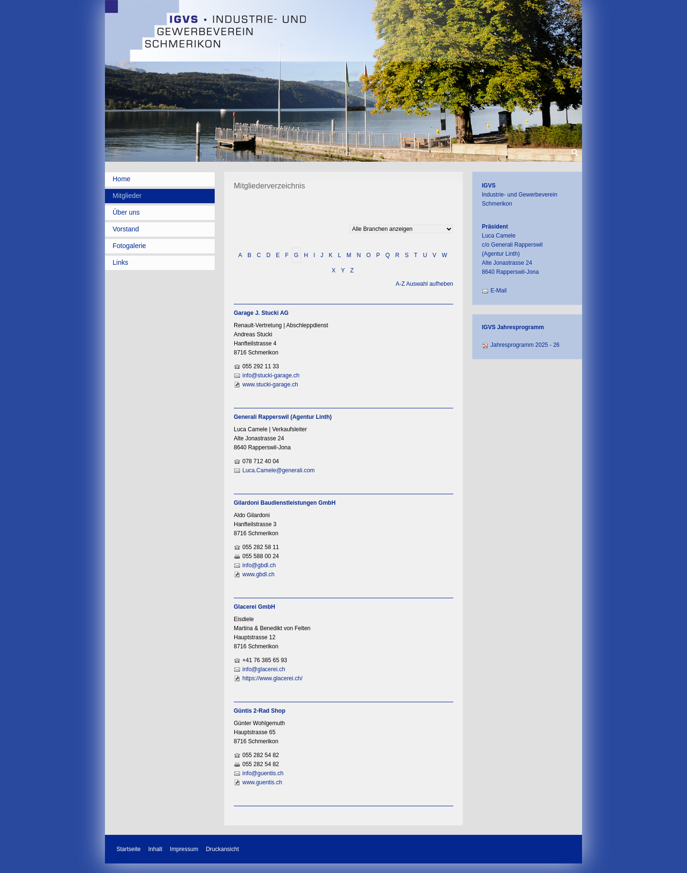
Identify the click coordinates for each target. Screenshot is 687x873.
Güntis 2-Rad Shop (259, 710)
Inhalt (155, 849)
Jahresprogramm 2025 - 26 (525, 345)
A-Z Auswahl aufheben (424, 284)
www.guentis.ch (262, 782)
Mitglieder (127, 195)
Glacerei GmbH (254, 606)
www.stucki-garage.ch (270, 384)
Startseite (128, 849)
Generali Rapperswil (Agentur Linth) (283, 417)
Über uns (126, 212)
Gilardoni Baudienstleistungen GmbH (284, 502)
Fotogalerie (129, 245)
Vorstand (126, 229)
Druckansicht (222, 849)
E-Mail (498, 290)
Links (120, 262)
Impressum (184, 849)
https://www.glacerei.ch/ (272, 678)
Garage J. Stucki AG (261, 313)
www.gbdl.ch (258, 574)
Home (121, 179)
